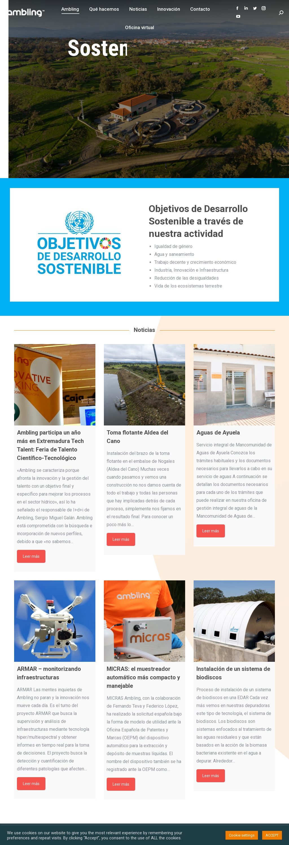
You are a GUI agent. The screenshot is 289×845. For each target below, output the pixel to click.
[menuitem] (70, 9)
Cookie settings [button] (242, 835)
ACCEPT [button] (272, 835)
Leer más (31, 556)
